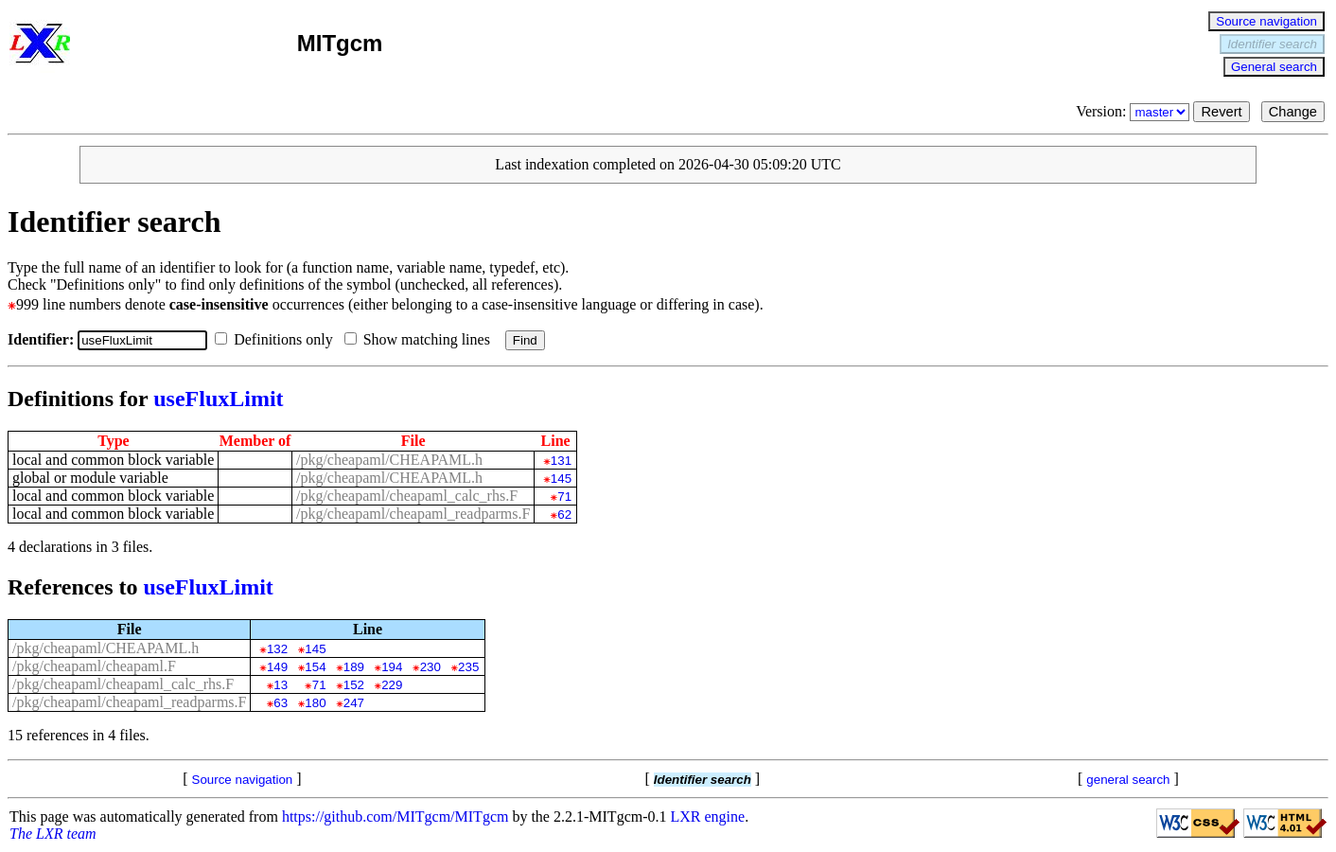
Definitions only (277, 339)
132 (277, 649)
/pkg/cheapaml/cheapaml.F (94, 666)
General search (1274, 67)
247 (353, 703)
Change (1293, 111)
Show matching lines (421, 339)
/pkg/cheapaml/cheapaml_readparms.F (413, 514)
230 (430, 667)
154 (315, 667)
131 (561, 460)
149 (277, 667)
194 (391, 667)
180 (315, 703)
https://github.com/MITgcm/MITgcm (395, 816)
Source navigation (1266, 21)
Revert (1221, 111)
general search (1127, 779)
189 (353, 667)
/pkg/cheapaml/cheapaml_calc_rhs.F (407, 496)
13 (280, 685)
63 (280, 703)
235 (468, 667)
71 (564, 496)
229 (391, 685)
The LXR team (53, 833)
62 (564, 514)
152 (353, 685)
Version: (1134, 111)
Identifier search (1272, 44)
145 (561, 478)
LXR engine (708, 816)
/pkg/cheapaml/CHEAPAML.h (389, 460)
